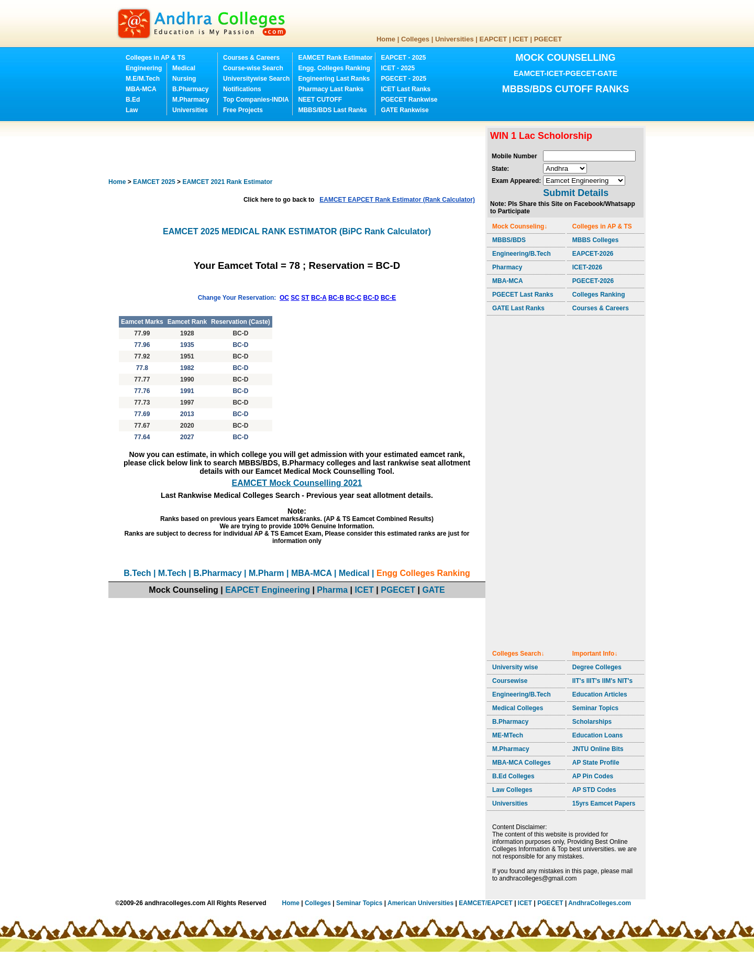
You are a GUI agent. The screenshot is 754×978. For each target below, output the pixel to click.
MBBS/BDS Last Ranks (332, 110)
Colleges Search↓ (518, 653)
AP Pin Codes (592, 776)
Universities (454, 39)
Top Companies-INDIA (256, 99)
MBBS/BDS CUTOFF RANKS (565, 89)
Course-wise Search (253, 68)
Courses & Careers (251, 57)
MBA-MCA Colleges (521, 762)
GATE (433, 589)
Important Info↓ (595, 653)
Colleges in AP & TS (155, 57)
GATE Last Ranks (518, 308)
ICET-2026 (587, 267)
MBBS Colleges (595, 240)
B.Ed (133, 99)
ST (305, 297)
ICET (520, 39)
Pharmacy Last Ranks (330, 89)
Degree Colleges (597, 667)
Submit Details (575, 193)
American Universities (420, 903)
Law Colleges (512, 790)
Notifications (242, 89)
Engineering (144, 68)
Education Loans (597, 735)
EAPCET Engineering (267, 589)
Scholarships (592, 721)
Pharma (332, 589)
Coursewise (509, 680)
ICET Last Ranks (405, 89)
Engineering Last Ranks (334, 78)
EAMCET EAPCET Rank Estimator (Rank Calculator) (397, 199)
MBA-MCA (141, 89)
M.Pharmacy (190, 99)
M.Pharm (266, 573)
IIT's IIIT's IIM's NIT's (602, 680)
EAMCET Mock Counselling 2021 (297, 483)
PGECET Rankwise (409, 99)
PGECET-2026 (593, 281)
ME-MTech (507, 735)
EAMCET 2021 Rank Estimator (227, 182)
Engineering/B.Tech (521, 253)
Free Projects (243, 110)
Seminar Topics (595, 708)
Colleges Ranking (598, 294)
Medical (183, 68)
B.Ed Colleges (513, 776)
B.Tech (137, 573)
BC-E (388, 297)
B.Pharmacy (190, 89)
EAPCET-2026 (593, 253)
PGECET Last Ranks (522, 294)
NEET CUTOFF (320, 99)
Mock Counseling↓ (519, 226)
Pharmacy (507, 267)
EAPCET (493, 39)
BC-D (371, 297)
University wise (515, 667)
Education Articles (599, 694)
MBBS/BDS (509, 240)
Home (385, 39)
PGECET (548, 39)
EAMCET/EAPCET (486, 903)
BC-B (336, 297)
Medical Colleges (517, 708)
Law (132, 110)
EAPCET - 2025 (403, 57)
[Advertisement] (299, 149)
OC (284, 297)
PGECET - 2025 (403, 78)
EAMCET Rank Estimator (335, 57)
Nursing (184, 78)
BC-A (319, 297)
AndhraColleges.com (599, 903)
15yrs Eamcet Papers (604, 803)
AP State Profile (595, 762)
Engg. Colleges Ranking (334, 68)
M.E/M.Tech (143, 78)
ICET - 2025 (398, 68)
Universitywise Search (256, 78)
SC (295, 297)
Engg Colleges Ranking (423, 573)
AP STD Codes (594, 790)
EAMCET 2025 (154, 182)
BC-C (353, 297)
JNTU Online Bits (598, 749)
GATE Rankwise (404, 110)
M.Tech (172, 573)
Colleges (415, 39)
